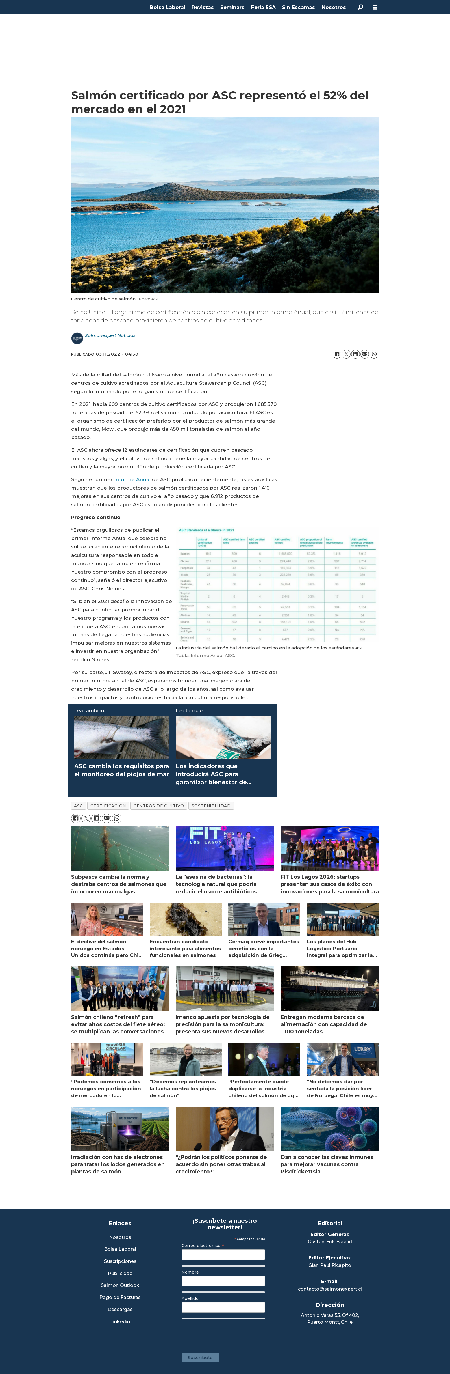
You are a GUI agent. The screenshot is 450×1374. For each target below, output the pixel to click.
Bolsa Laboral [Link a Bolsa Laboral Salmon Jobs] (120, 1249)
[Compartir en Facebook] (337, 354)
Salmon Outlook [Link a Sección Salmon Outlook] (120, 1285)
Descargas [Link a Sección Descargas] (120, 1310)
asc (78, 805)
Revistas (203, 7)
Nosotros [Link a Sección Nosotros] (120, 1237)
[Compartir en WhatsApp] (374, 354)
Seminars (232, 7)
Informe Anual (132, 479)
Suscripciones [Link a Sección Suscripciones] (120, 1261)
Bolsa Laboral (167, 7)
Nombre (190, 1272)
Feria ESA (263, 7)
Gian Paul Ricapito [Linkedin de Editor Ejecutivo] (329, 1265)
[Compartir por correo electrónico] (364, 354)
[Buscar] (360, 7)
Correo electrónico (203, 1245)
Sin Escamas (298, 7)
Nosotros (334, 7)
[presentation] (225, 1333)
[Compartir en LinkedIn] (355, 354)
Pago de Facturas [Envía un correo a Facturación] (120, 1298)
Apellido (190, 1298)
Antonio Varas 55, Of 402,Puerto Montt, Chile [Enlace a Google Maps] (330, 1319)
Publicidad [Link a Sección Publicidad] (120, 1274)
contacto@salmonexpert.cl (330, 1289)
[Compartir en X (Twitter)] (346, 354)
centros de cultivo (159, 805)
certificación (108, 805)
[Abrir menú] (375, 7)
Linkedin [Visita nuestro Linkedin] (120, 1322)
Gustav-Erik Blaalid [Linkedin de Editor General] (330, 1241)
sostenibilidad (211, 805)
